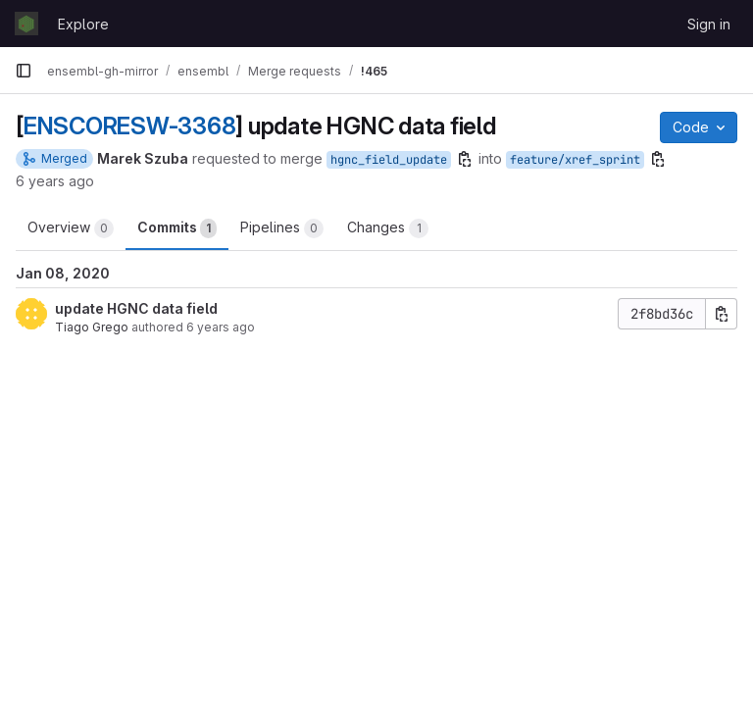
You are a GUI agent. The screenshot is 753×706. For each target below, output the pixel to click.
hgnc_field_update (388, 160)
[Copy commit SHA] (721, 313)
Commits (177, 228)
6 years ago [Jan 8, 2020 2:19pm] (55, 181)
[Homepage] (26, 23)
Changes (387, 228)
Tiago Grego (91, 327)
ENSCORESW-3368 (130, 126)
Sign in (708, 24)
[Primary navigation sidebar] (23, 70)
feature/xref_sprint (575, 160)
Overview (70, 228)
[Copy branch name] (465, 159)
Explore (83, 24)
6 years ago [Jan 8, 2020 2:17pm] (220, 327)
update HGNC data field (136, 308)
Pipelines (282, 228)
